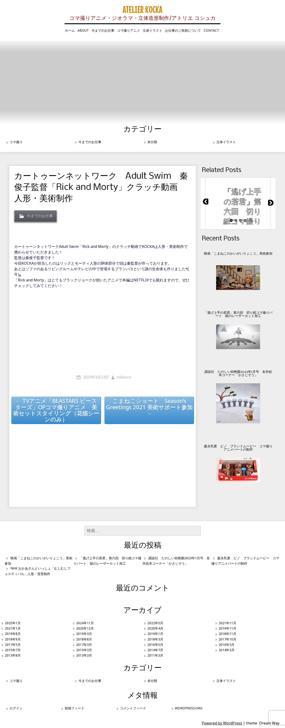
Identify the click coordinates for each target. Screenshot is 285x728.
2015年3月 (84, 650)
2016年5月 (155, 644)
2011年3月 (155, 655)
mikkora (123, 377)
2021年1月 (13, 628)
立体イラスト (152, 30)
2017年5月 (13, 644)
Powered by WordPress (222, 723)
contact (211, 30)
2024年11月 (85, 623)
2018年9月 (13, 639)
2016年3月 (226, 644)
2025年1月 (13, 623)
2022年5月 (155, 623)
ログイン (16, 708)
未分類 (152, 142)
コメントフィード (133, 708)
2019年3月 (84, 633)
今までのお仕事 (103, 30)
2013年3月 (84, 655)
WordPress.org (188, 708)
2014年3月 (226, 650)
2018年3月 (155, 639)
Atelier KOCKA (142, 9)
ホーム (70, 30)
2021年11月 (227, 623)
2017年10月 (227, 639)
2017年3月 (84, 644)
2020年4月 (155, 628)
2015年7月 (13, 650)
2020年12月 (85, 628)
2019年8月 (13, 633)
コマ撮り (16, 142)
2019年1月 (155, 633)
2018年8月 (84, 639)
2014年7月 (155, 650)
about (83, 30)
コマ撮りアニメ (128, 30)
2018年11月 (227, 633)
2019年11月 (227, 628)
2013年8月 (13, 655)
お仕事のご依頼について (183, 30)
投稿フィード (74, 708)
